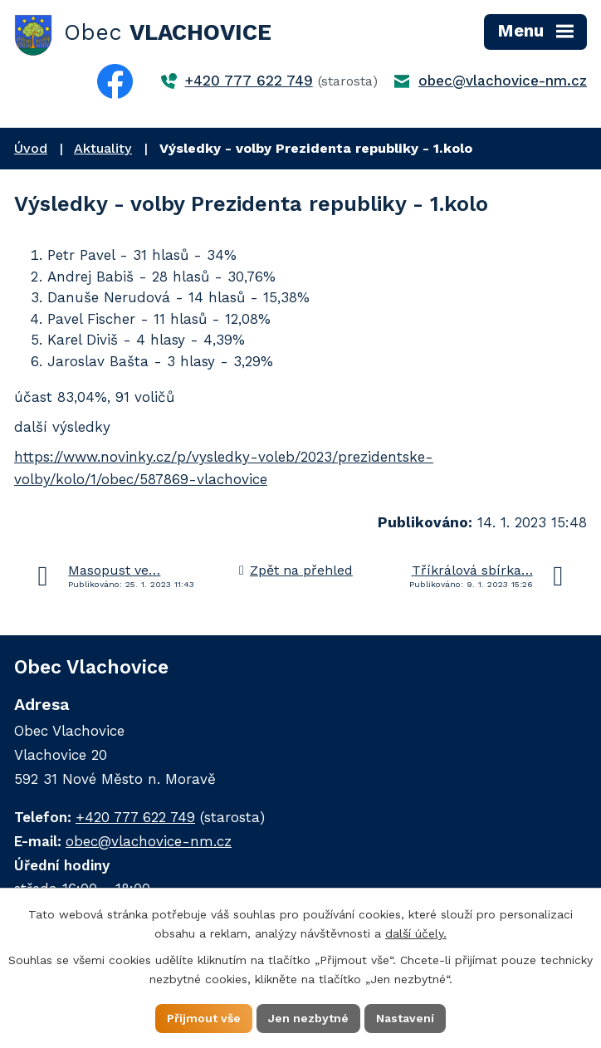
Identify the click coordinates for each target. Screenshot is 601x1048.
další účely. (416, 933)
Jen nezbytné (308, 1018)
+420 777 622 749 (249, 80)
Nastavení (405, 1018)
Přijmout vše (204, 1018)
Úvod (30, 148)
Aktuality (103, 148)
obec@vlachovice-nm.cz (502, 80)
